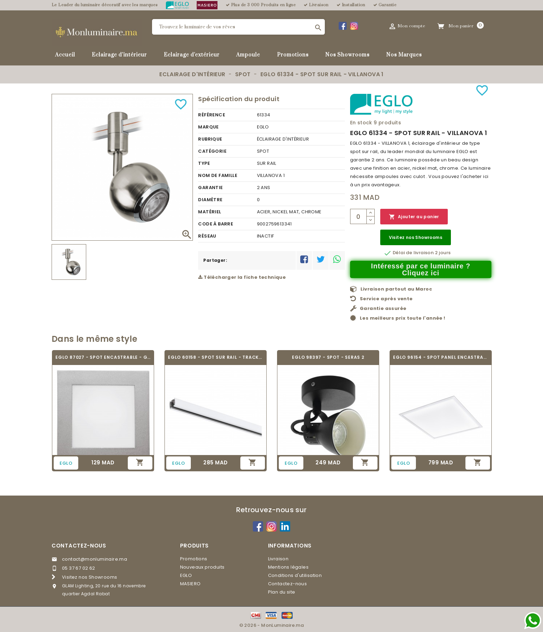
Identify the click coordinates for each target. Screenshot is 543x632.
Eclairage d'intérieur (119, 55)
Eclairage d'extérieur (192, 55)
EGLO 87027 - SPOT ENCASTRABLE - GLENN (103, 357)
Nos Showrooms (347, 55)
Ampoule (248, 55)
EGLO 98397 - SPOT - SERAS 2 (328, 357)
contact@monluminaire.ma (94, 559)
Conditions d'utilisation (295, 575)
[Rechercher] (238, 27)
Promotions (293, 55)
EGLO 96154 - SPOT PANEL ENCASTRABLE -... (440, 357)
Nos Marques (404, 55)
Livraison (278, 558)
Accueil (65, 55)
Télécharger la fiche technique (242, 277)
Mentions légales (288, 567)
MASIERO (190, 583)
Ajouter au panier (414, 217)
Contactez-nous (79, 545)
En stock (361, 122)
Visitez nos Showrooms (415, 237)
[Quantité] (358, 216)
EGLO (186, 575)
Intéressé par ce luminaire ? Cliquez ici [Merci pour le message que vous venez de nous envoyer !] (420, 269)
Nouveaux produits (202, 567)
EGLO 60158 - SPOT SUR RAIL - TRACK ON (215, 357)
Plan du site (281, 592)
